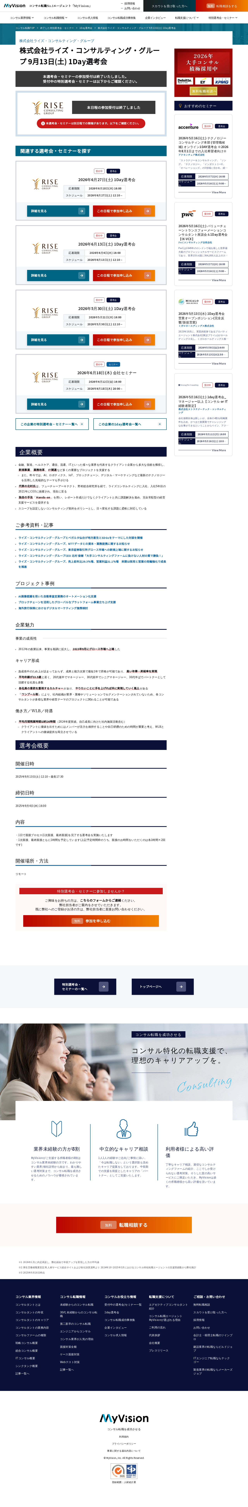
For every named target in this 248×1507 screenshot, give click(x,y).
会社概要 (154, 1343)
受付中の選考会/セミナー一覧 (123, 1304)
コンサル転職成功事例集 (119, 1320)
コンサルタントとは (28, 1304)
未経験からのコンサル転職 (77, 1304)
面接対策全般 (68, 1347)
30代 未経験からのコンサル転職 (78, 1314)
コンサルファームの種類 (31, 1335)
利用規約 (124, 1436)
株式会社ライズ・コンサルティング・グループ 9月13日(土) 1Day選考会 (137, 27)
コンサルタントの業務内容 (32, 1327)
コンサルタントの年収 (29, 1312)
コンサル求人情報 (115, 1335)
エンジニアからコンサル (75, 1331)
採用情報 (199, 1320)
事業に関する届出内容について (124, 1450)
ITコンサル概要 (25, 1358)
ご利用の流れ (157, 1327)
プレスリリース (159, 1350)
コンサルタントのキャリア (32, 1320)
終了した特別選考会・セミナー (57, 27)
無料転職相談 (201, 1304)
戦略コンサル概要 (27, 1343)
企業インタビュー (115, 1327)
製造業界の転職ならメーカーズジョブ (212, 1371)
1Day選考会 (85, 27)
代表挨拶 (154, 1335)
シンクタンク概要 (27, 1366)
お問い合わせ (201, 1327)
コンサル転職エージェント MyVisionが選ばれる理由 (166, 1318)
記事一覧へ (22, 1373)
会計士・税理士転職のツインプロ (212, 1337)
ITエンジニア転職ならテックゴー (211, 1360)
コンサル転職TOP (25, 27)
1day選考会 (111, 1312)
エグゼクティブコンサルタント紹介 (168, 1306)
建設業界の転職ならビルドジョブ (212, 1348)
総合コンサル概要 (27, 1350)
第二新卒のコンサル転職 (75, 1324)
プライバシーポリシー (124, 1443)
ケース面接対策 (70, 1354)
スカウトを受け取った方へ (210, 1312)
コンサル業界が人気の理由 (77, 1339)
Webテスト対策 (70, 1362)
